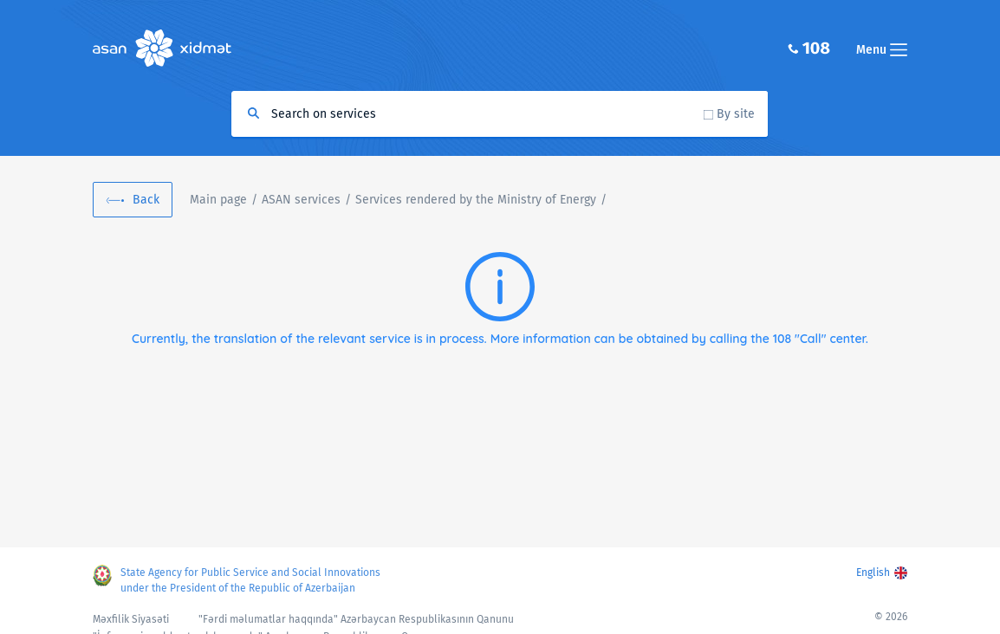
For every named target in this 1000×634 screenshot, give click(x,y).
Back (146, 199)
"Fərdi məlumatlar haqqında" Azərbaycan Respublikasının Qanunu (356, 619)
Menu (881, 49)
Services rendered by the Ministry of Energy (475, 199)
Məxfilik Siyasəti (131, 619)
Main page (218, 199)
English (873, 572)
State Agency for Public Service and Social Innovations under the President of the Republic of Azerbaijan (250, 580)
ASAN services (301, 199)
